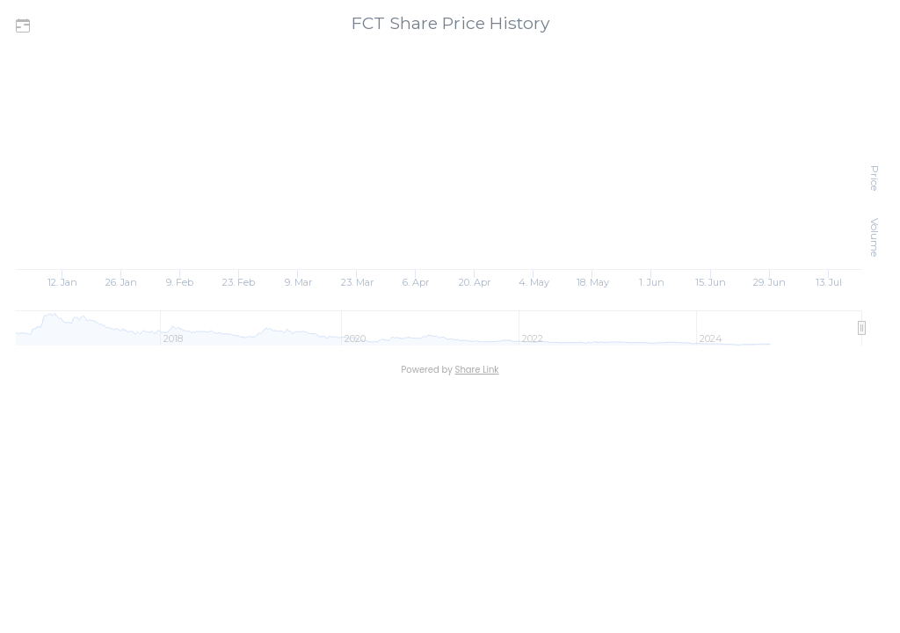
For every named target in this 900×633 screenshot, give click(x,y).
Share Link (477, 369)
